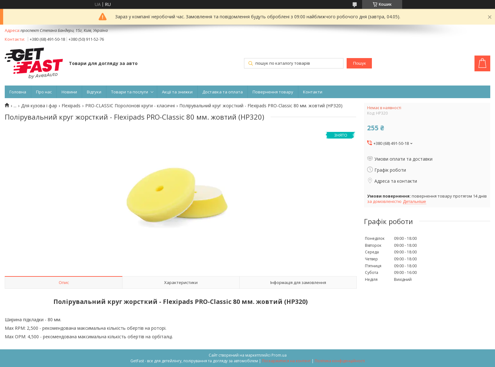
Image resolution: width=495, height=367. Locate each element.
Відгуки (94, 92)
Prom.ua (279, 355)
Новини (69, 92)
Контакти (312, 92)
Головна (17, 92)
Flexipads (71, 106)
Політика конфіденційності (340, 361)
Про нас (44, 92)
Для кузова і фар (39, 106)
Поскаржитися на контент (286, 361)
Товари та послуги (129, 92)
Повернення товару (273, 92)
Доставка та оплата (222, 92)
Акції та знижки (177, 92)
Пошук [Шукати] (359, 63)
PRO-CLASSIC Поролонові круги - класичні (130, 106)
